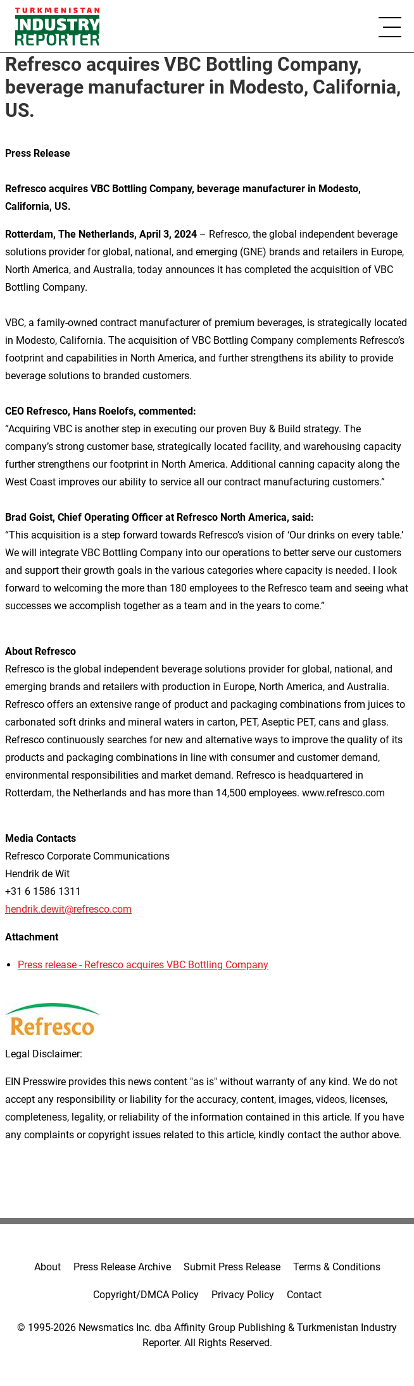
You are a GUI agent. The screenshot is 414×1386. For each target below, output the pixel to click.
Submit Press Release (232, 1267)
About (47, 1267)
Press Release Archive (122, 1267)
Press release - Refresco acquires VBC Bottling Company (143, 965)
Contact (304, 1295)
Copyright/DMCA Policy (146, 1295)
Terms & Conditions (336, 1267)
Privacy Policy (242, 1295)
